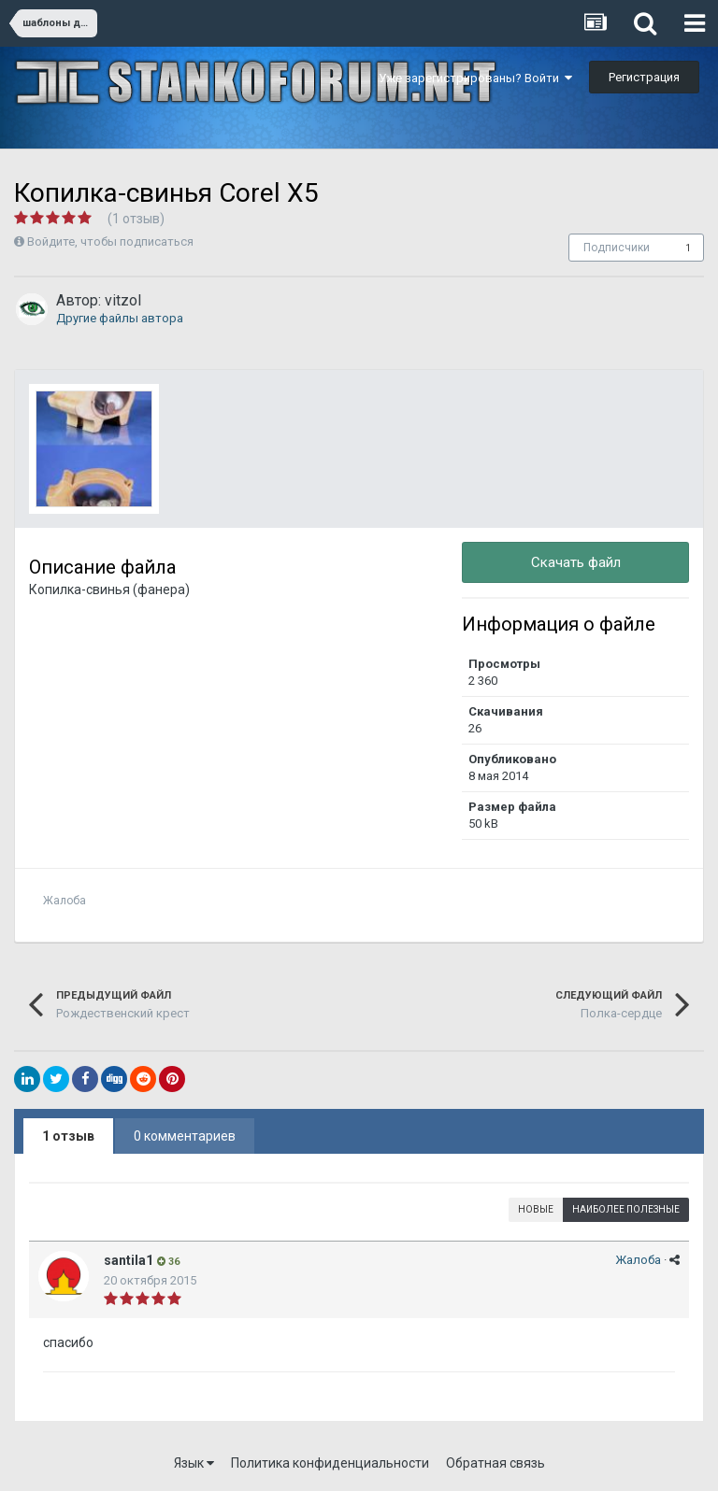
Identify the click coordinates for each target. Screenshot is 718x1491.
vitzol (123, 300)
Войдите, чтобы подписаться (110, 241)
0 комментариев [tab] (185, 1136)
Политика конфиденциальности (330, 1463)
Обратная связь (495, 1463)
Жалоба (64, 900)
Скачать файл (576, 562)
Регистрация (644, 77)
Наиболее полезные (626, 1209)
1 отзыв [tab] (68, 1136)
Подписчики (616, 247)
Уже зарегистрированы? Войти (475, 78)
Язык (194, 1463)
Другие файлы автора (119, 318)
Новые (535, 1209)
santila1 (128, 1260)
